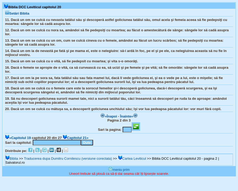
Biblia (11, 158)
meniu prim (119, 170)
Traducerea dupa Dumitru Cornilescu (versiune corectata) (68, 158)
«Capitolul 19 (18, 138)
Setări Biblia (17, 13)
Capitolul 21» (76, 138)
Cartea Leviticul (132, 158)
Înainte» (128, 116)
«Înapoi (109, 116)
